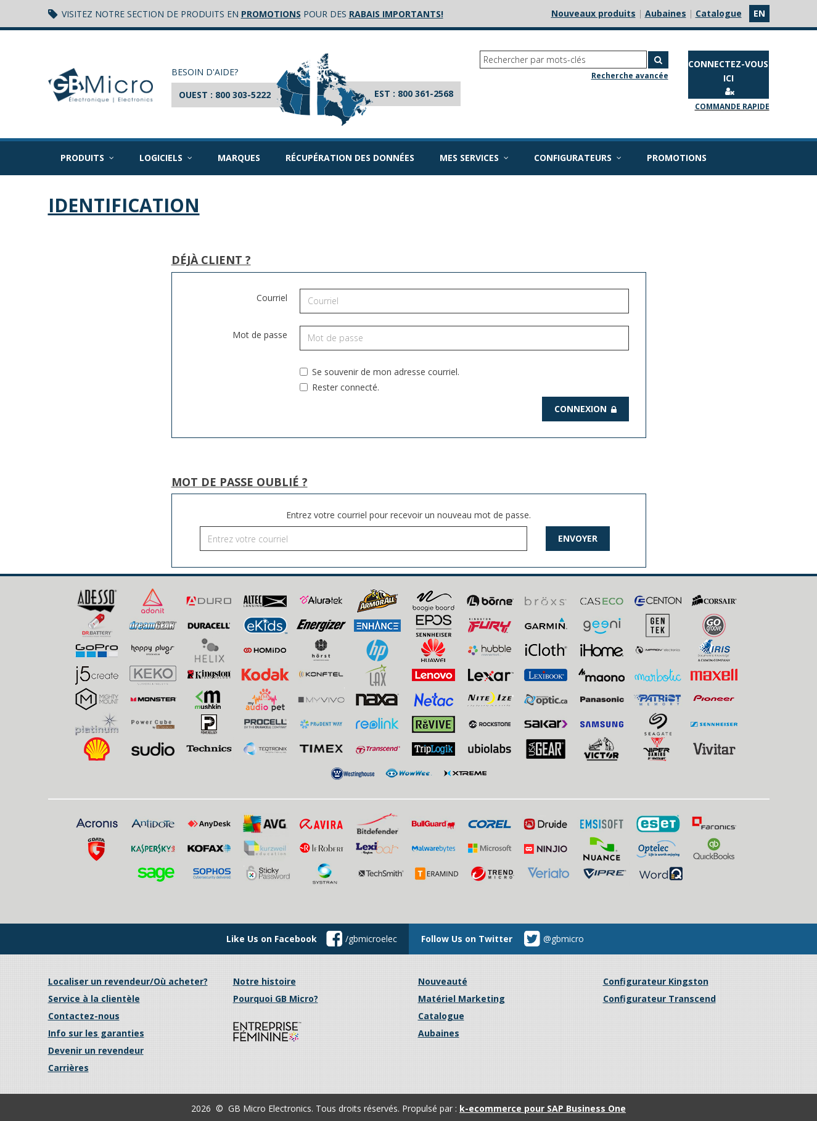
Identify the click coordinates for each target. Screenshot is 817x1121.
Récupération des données (349, 157)
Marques (239, 157)
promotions (271, 14)
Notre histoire (264, 981)
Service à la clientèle (94, 998)
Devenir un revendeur (96, 1050)
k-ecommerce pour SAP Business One (542, 1108)
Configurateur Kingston (655, 981)
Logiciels (165, 157)
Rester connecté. (339, 387)
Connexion (585, 409)
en (759, 13)
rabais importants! (396, 14)
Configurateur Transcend (659, 998)
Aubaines (665, 13)
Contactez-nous (84, 1016)
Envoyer (577, 538)
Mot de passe (259, 335)
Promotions (677, 157)
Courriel (272, 298)
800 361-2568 (425, 93)
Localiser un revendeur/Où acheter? (128, 981)
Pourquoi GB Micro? (275, 998)
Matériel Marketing (461, 998)
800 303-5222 (243, 95)
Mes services (474, 157)
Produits (87, 157)
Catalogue (719, 13)
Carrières (68, 1067)
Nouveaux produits (593, 13)
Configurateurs (578, 157)
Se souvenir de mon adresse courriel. (379, 372)
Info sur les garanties (96, 1033)
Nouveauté (442, 981)
